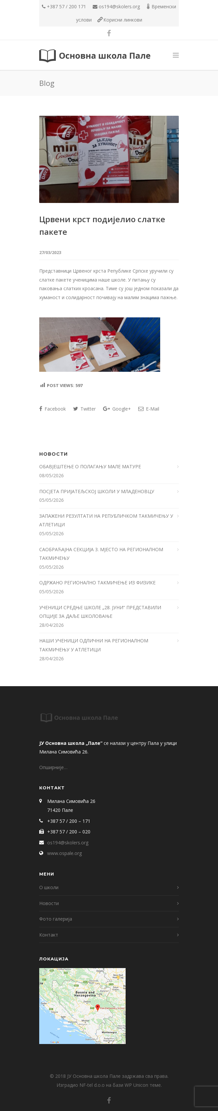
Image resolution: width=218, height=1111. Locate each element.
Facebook (52, 409)
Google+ (117, 409)
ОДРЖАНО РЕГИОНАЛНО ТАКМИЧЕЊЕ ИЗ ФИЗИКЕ (98, 582)
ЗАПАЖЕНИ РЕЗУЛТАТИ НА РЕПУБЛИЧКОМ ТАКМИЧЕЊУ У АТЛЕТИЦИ (106, 520)
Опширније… (53, 767)
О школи (48, 887)
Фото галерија (55, 919)
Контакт (48, 935)
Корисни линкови (122, 20)
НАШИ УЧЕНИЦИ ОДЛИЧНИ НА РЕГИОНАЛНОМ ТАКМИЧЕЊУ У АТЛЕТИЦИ (93, 645)
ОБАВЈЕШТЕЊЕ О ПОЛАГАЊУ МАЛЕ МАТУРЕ (90, 466)
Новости (49, 903)
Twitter (84, 409)
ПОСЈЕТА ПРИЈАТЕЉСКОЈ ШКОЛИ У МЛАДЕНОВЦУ (96, 491)
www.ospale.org (64, 853)
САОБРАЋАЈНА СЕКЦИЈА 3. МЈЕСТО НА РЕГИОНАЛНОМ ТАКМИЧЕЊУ (101, 553)
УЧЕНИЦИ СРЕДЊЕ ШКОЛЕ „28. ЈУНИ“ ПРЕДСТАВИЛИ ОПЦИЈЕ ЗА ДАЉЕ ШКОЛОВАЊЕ (100, 612)
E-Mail (148, 409)
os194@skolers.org (119, 6)
